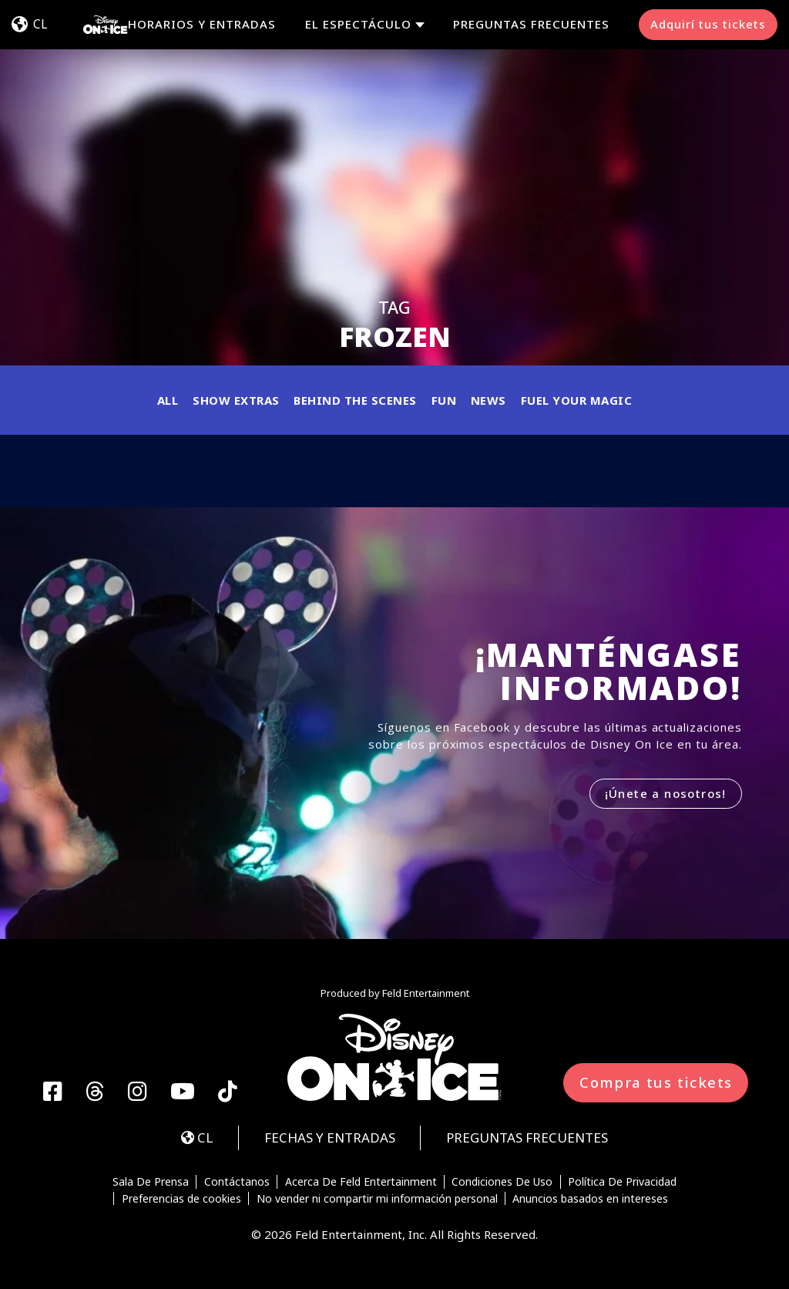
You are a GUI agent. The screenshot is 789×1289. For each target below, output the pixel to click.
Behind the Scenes (355, 400)
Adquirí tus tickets (708, 24)
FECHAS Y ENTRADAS (329, 1137)
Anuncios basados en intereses (590, 1199)
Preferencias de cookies (181, 1199)
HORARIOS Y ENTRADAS (202, 24)
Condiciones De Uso (502, 1182)
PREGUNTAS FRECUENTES (531, 24)
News (488, 400)
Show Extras (236, 400)
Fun (444, 400)
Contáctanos (237, 1182)
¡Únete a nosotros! (666, 793)
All (168, 400)
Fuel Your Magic (577, 400)
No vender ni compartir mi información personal (377, 1199)
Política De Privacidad (622, 1182)
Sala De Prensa (150, 1182)
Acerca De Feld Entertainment (361, 1182)
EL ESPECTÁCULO (358, 24)
